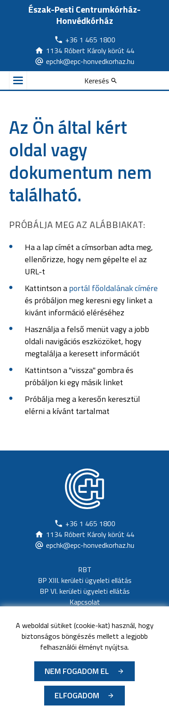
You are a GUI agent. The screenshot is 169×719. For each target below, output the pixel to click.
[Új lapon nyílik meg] (84, 39)
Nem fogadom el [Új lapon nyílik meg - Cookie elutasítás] (77, 671)
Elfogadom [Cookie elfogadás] (77, 695)
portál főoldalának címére (113, 288)
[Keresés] (100, 80)
